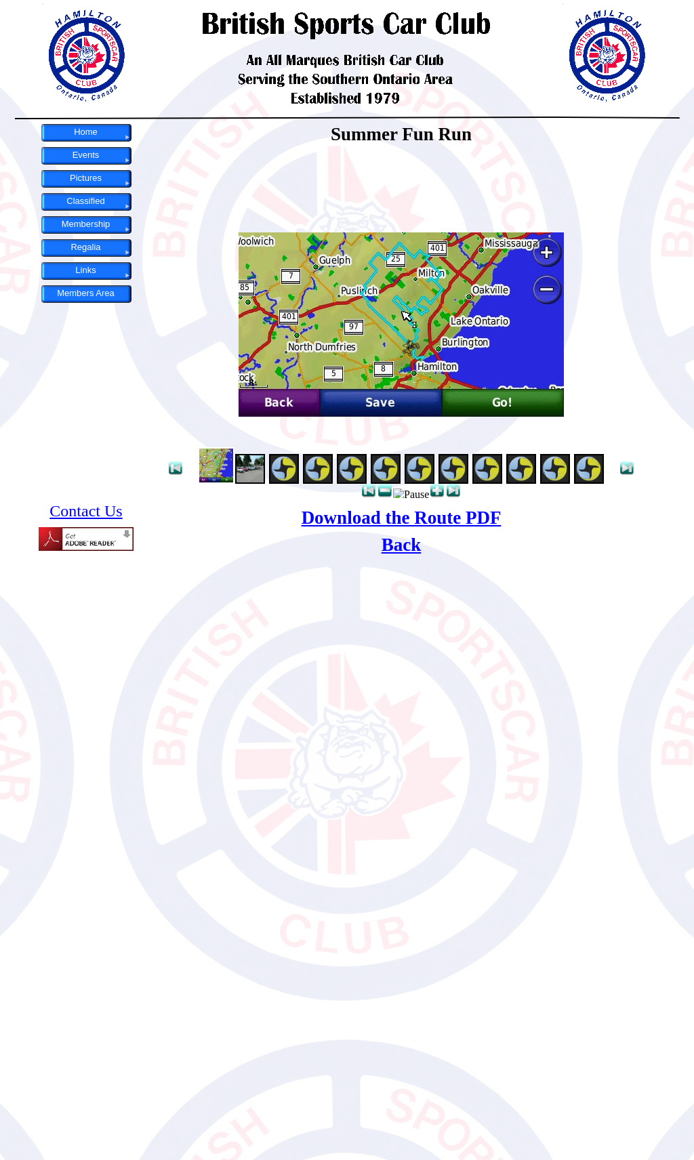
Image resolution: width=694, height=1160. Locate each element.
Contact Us (85, 511)
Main (401, 641)
